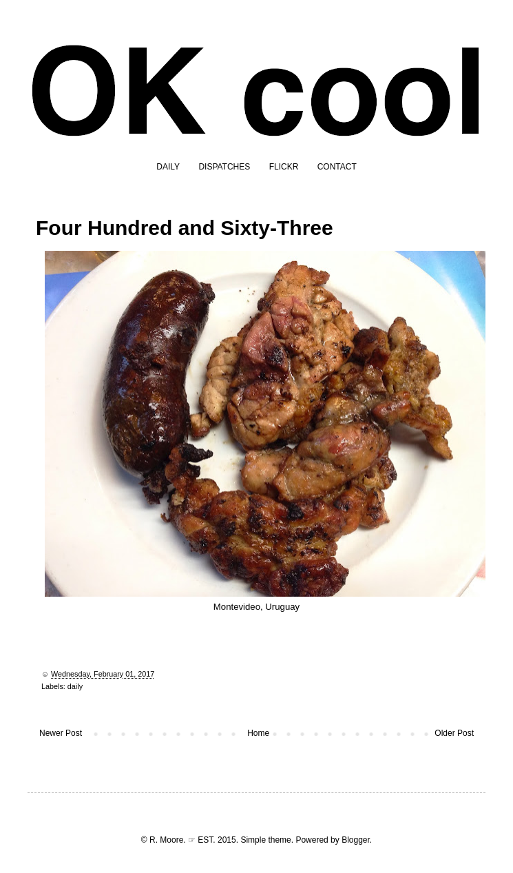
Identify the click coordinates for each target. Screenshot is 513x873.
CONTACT (337, 167)
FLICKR (284, 167)
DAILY (168, 167)
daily (75, 686)
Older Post (454, 733)
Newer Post (60, 733)
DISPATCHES (224, 167)
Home (258, 733)
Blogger (356, 840)
